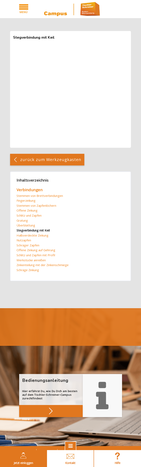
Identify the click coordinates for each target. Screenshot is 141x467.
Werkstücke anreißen (31, 260)
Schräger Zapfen (28, 245)
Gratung (22, 220)
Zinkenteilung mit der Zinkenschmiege (43, 265)
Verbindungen (30, 189)
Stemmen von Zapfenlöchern (36, 206)
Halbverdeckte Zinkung (32, 235)
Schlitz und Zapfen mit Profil (36, 255)
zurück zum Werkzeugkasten (50, 159)
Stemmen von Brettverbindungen (40, 196)
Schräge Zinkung (28, 270)
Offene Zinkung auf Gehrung (36, 250)
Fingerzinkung (26, 200)
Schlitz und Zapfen (29, 215)
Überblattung (26, 225)
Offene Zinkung (27, 210)
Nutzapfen (24, 240)
